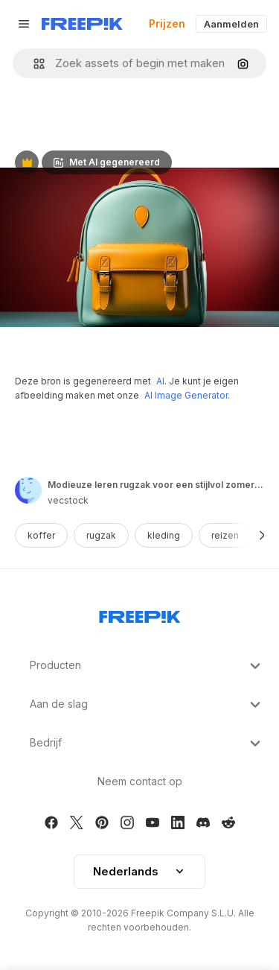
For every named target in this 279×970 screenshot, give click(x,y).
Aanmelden (231, 24)
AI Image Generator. (187, 395)
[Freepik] (82, 24)
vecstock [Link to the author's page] (68, 500)
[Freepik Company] (140, 614)
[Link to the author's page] (28, 490)
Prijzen (167, 23)
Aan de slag (147, 705)
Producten (147, 666)
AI (160, 381)
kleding (163, 535)
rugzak (101, 535)
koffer (41, 535)
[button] (33, 63)
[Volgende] (262, 535)
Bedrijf (147, 743)
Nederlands (139, 871)
